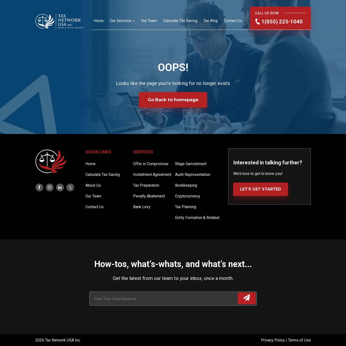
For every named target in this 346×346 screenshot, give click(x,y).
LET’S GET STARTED (260, 189)
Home (99, 20)
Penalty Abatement (149, 196)
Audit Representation (192, 174)
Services (143, 151)
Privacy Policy (273, 340)
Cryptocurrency (187, 196)
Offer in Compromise (150, 164)
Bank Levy (141, 207)
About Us (93, 185)
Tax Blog (210, 20)
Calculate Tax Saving (180, 20)
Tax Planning (185, 207)
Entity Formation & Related (197, 217)
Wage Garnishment (190, 164)
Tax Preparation (146, 185)
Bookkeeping (186, 185)
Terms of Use (299, 340)
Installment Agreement (152, 174)
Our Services (120, 20)
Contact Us (233, 20)
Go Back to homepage (173, 99)
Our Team (149, 20)
